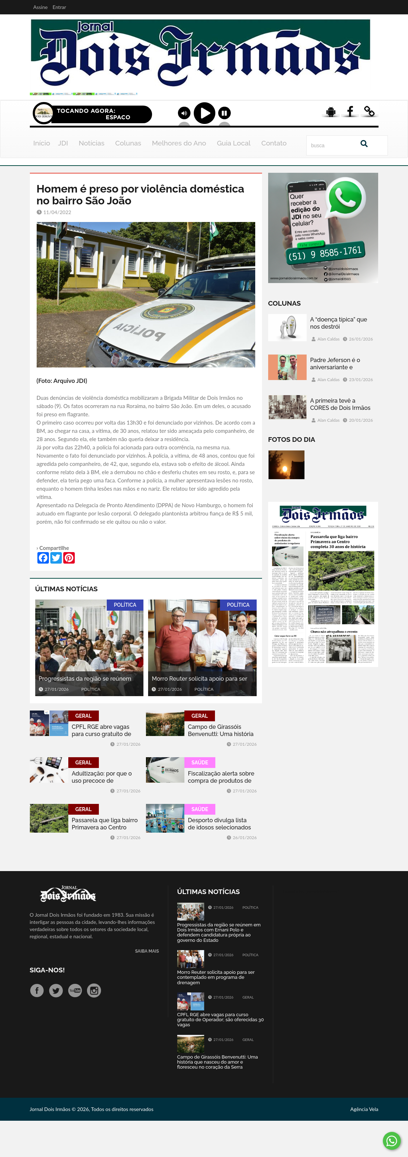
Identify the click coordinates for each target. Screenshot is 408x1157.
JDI (63, 179)
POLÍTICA (125, 641)
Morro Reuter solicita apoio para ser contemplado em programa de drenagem (199, 715)
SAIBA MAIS (147, 987)
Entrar (59, 7)
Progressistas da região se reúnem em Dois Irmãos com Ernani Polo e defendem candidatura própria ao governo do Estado (85, 715)
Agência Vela (364, 1145)
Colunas (128, 179)
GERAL (83, 752)
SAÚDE (200, 799)
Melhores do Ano (179, 179)
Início (41, 179)
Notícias (91, 179)
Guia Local (234, 179)
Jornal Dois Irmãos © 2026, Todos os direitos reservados (91, 1145)
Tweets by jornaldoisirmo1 (311, 928)
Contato (274, 179)
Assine (40, 7)
